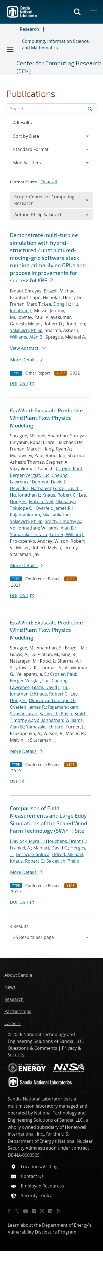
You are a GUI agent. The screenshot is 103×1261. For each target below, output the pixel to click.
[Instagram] (42, 1211)
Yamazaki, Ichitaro (28, 534)
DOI (13, 383)
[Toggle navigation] (10, 49)
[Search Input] (51, 108)
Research (29, 29)
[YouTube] (25, 1211)
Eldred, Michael (67, 854)
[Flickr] (34, 1211)
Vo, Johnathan (24, 528)
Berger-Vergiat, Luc (29, 475)
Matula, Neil (41, 502)
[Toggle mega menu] (94, 12)
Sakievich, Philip (26, 330)
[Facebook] (9, 1211)
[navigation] (51, 937)
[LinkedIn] (50, 1211)
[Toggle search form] (77, 12)
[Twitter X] (17, 1211)
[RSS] (58, 1211)
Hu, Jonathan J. (25, 495)
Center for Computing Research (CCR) (59, 66)
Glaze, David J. (67, 488)
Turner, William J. (66, 534)
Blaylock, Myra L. (27, 841)
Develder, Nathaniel (30, 488)
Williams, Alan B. (26, 337)
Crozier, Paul (69, 469)
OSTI (27, 383)
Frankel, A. (20, 848)
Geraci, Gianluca (32, 854)
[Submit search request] (89, 108)
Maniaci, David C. (50, 848)
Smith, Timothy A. (63, 521)
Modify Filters (34, 162)
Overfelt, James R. (54, 508)
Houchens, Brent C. (66, 841)
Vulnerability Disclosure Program (42, 1232)
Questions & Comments (32, 1048)
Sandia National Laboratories (38, 1099)
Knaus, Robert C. (59, 495)
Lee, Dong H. (57, 304)
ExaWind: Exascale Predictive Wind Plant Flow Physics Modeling (46, 418)
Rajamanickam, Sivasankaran (40, 515)
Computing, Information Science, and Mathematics (56, 44)
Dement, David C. (50, 482)
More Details (26, 360)
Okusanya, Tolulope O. (52, 700)
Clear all (48, 182)
